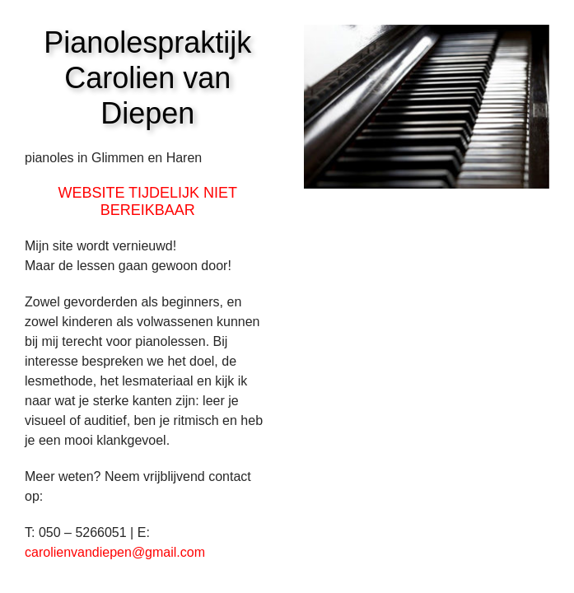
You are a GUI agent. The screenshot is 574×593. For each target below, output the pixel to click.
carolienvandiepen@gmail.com (115, 552)
